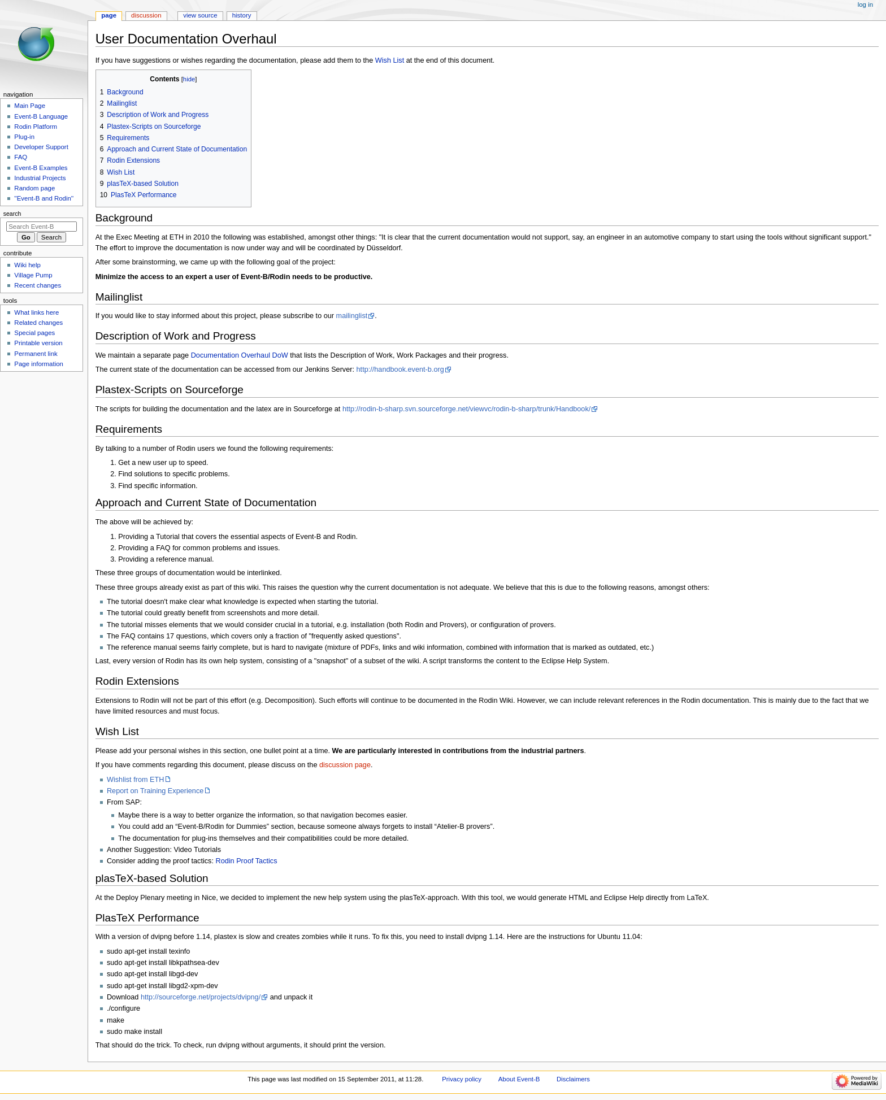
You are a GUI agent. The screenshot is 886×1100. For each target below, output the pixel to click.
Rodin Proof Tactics (246, 861)
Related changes (38, 322)
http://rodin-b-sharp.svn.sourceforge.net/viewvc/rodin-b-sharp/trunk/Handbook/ (466, 409)
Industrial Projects (40, 178)
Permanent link (35, 353)
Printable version (38, 343)
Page (108, 15)
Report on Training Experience (155, 791)
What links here (36, 312)
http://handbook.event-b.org (400, 369)
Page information (38, 363)
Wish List (389, 60)
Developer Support (41, 147)
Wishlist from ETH (135, 780)
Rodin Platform (35, 126)
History (241, 15)
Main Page (29, 105)
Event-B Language (41, 116)
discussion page (345, 765)
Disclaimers (573, 1079)
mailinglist (352, 316)
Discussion (146, 15)
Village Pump (33, 275)
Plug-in (24, 136)
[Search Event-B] (41, 226)
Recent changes (37, 285)
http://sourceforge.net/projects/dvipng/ (200, 997)
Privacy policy (461, 1079)
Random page (34, 188)
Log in (865, 4)
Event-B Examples (40, 167)
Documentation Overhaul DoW (239, 355)
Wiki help (27, 265)
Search (12, 213)
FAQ (20, 157)
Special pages (34, 332)
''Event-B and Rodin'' (43, 198)
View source (200, 15)
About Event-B (519, 1079)
